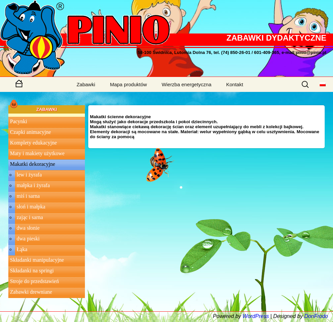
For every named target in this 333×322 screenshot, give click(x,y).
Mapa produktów (128, 84)
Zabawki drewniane (31, 292)
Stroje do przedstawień (34, 281)
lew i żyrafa (29, 174)
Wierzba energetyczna (186, 84)
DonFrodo (316, 316)
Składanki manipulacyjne (37, 260)
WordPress (255, 316)
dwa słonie (28, 228)
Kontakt (234, 84)
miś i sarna (28, 196)
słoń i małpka (31, 206)
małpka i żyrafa (33, 185)
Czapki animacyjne (30, 132)
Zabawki (86, 84)
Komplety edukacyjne (33, 143)
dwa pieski (28, 238)
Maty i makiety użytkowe (37, 153)
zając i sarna (30, 217)
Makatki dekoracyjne (32, 164)
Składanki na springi (32, 270)
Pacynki (18, 121)
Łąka (22, 249)
